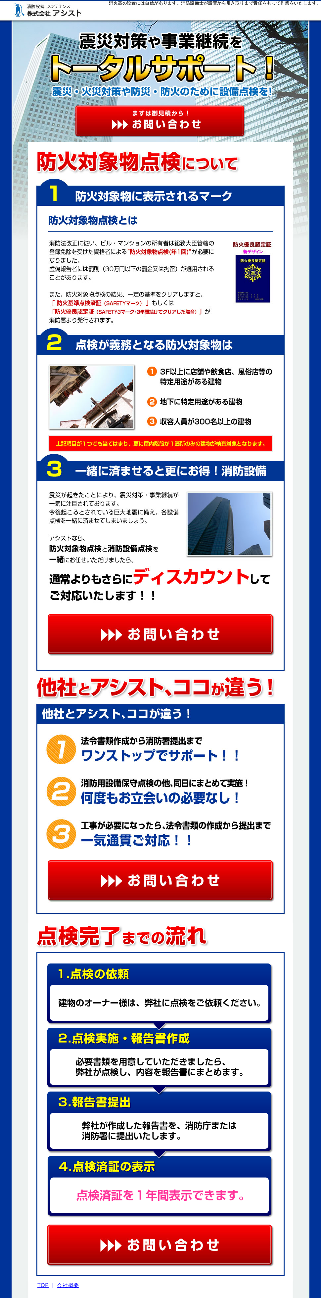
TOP (43, 1285)
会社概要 (68, 1285)
